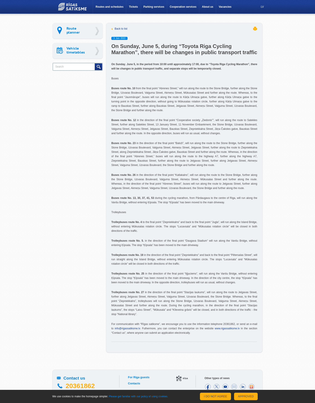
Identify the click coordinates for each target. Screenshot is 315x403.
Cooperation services (183, 6)
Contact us (74, 378)
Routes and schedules (109, 6)
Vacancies (225, 6)
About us (207, 6)
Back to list (121, 28)
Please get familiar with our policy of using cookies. (138, 396)
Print (255, 29)
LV (262, 6)
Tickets (133, 6)
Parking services (154, 6)
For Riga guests (138, 377)
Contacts (134, 383)
